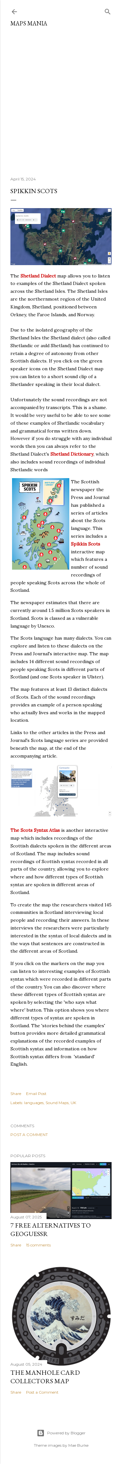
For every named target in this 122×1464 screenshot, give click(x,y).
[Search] (108, 10)
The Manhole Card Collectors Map (45, 1376)
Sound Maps (57, 1102)
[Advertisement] (61, 99)
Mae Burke (78, 1445)
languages (34, 1102)
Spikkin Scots (85, 544)
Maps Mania (28, 23)
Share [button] (15, 1093)
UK (73, 1102)
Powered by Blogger (61, 1433)
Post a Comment (29, 1134)
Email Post (36, 1093)
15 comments (38, 1245)
